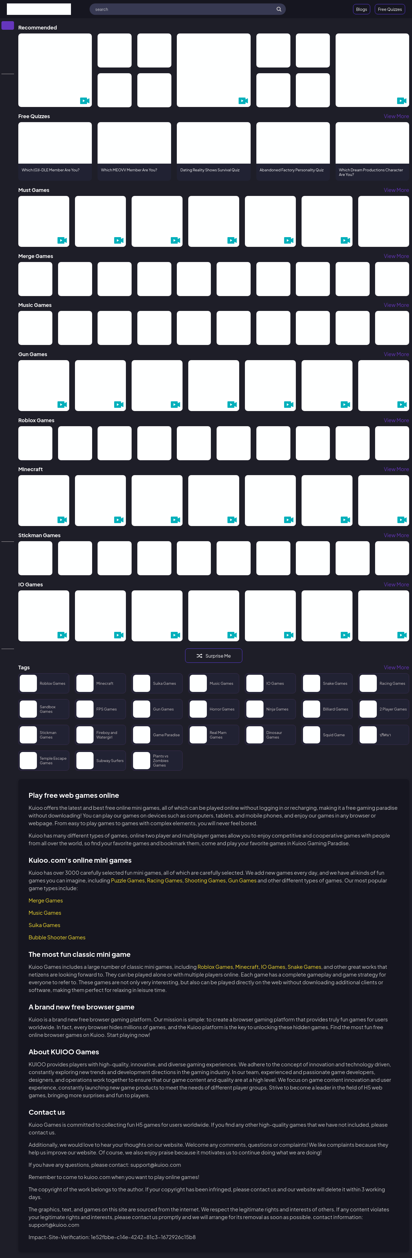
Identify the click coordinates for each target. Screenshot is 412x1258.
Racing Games (165, 880)
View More (396, 116)
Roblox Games (215, 966)
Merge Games (46, 900)
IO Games (273, 966)
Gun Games (242, 880)
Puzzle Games (128, 880)
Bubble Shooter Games (57, 937)
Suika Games (44, 925)
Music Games (45, 912)
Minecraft (247, 966)
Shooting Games (205, 880)
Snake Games (304, 966)
